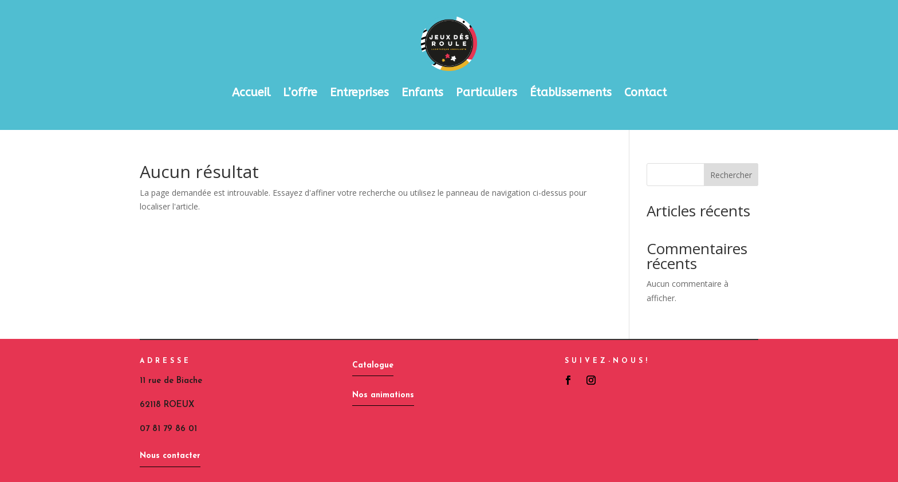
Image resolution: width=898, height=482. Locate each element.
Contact (645, 92)
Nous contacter (170, 456)
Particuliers (486, 92)
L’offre (300, 92)
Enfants (422, 92)
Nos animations (383, 395)
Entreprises (359, 92)
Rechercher (731, 174)
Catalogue (372, 365)
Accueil (251, 92)
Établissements (571, 92)
